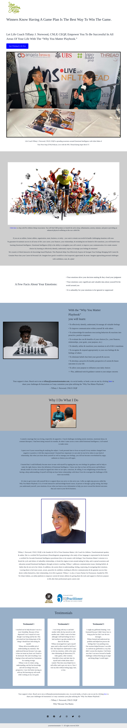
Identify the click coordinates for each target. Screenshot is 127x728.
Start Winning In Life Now (17, 46)
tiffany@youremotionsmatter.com (56, 381)
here (110, 381)
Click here (13, 228)
